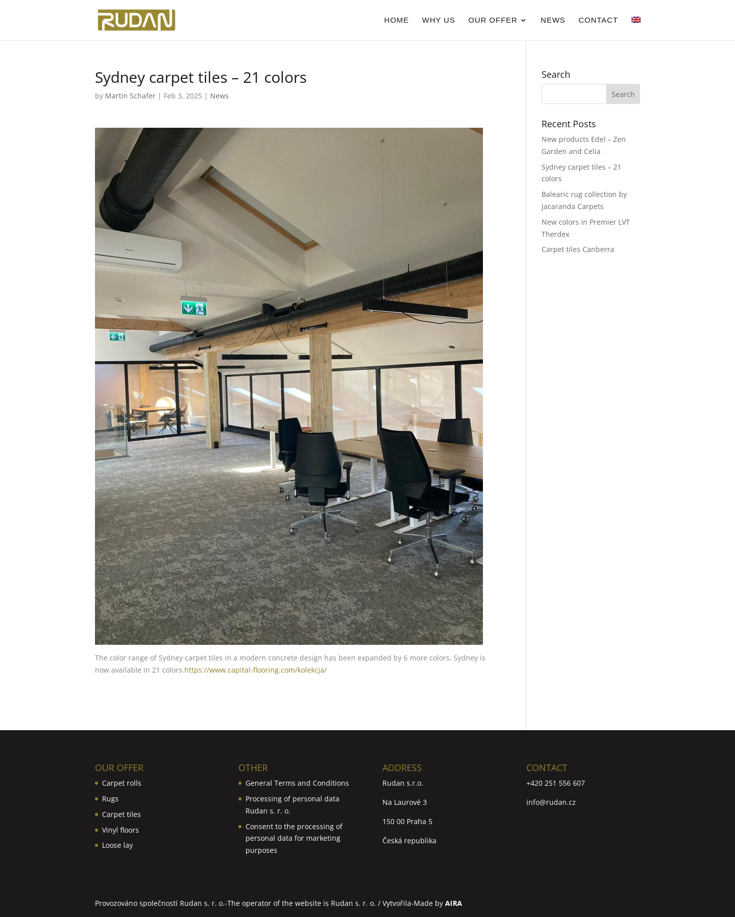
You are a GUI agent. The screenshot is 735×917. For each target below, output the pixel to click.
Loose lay (117, 845)
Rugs (110, 798)
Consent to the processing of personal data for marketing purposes (294, 838)
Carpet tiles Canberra (578, 249)
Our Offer (492, 20)
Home (396, 20)
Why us (438, 20)
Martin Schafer (130, 95)
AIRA (453, 903)
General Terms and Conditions (297, 783)
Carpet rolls (121, 783)
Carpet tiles (121, 814)
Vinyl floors (120, 830)
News (553, 20)
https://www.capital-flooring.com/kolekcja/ (255, 670)
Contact (598, 20)
